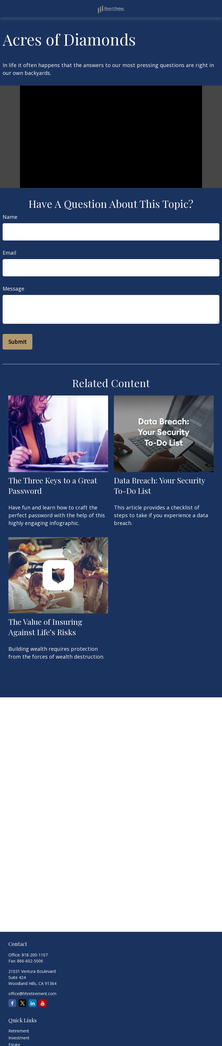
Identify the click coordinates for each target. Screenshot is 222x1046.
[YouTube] (43, 1003)
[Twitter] (22, 1003)
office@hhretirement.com (32, 993)
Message (13, 288)
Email (9, 252)
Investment (18, 1038)
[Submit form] (17, 342)
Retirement (18, 1031)
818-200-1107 (35, 955)
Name (10, 216)
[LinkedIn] (32, 1003)
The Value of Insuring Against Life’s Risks (45, 626)
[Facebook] (12, 1003)
